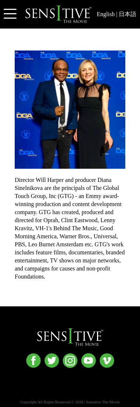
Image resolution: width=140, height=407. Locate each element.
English (106, 14)
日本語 (127, 14)
